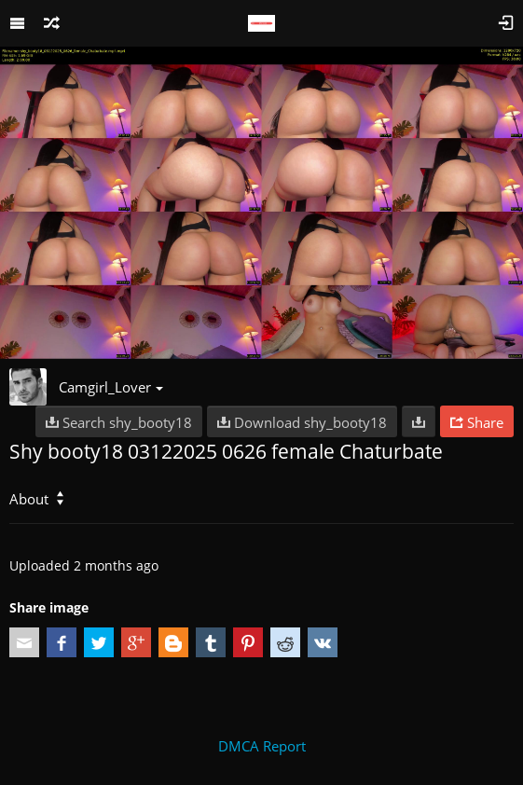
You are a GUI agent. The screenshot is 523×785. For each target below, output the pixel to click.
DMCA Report (262, 746)
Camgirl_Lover (111, 387)
